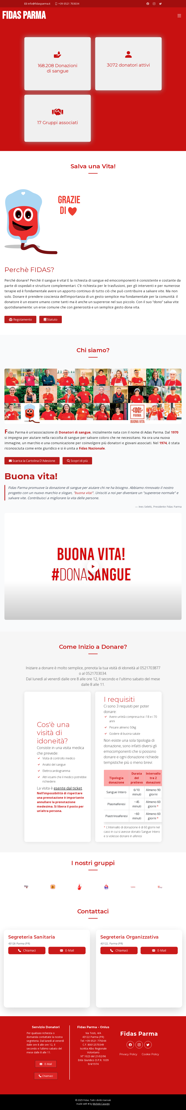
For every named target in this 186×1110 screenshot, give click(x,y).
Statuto (50, 319)
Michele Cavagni (101, 1103)
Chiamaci (46, 1076)
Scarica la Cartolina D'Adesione (32, 461)
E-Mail (46, 1064)
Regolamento (20, 319)
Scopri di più (77, 461)
